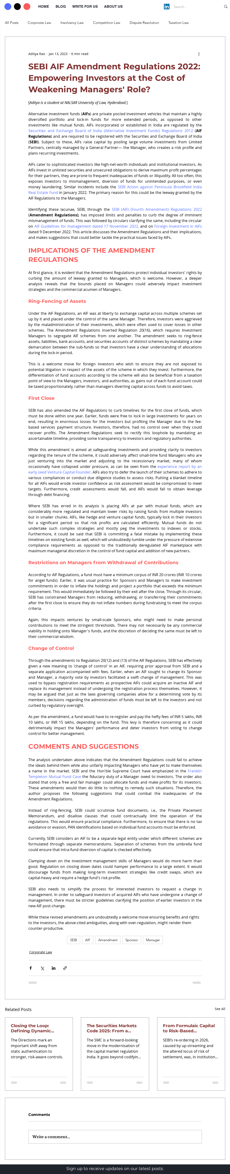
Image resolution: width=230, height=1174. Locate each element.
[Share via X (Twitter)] (42, 968)
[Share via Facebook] (30, 968)
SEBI (73, 940)
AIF (87, 940)
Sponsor (131, 940)
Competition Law (106, 22)
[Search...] (192, 6)
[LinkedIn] (167, 6)
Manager (153, 940)
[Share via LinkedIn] (53, 968)
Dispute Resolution (144, 22)
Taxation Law (178, 22)
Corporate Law (39, 22)
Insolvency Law (72, 22)
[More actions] (199, 53)
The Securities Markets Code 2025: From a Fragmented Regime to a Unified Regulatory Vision (115, 1028)
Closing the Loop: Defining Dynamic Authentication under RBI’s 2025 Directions (34, 1028)
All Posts (11, 22)
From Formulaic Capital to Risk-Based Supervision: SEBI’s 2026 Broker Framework (189, 1028)
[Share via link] (65, 968)
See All (220, 1009)
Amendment (107, 940)
